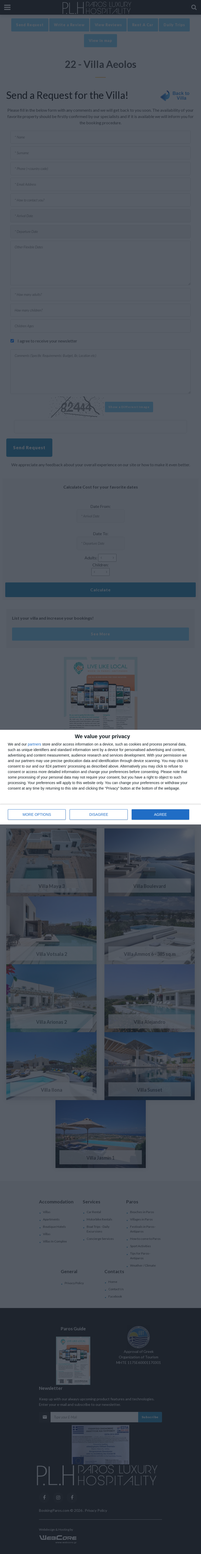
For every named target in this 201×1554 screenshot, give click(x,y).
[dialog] (100, 777)
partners (34, 744)
